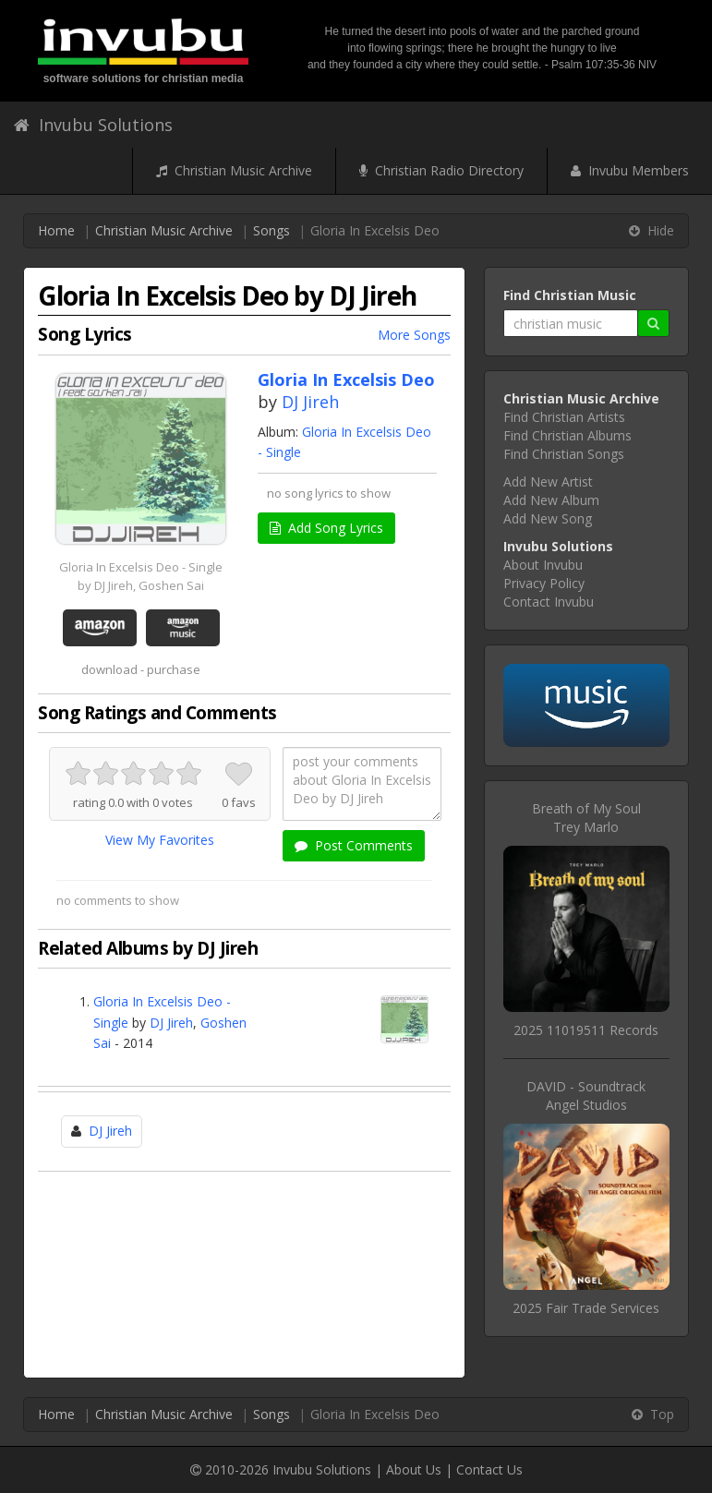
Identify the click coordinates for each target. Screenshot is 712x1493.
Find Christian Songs (563, 454)
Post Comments (354, 845)
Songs (271, 230)
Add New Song (547, 518)
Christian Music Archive (234, 170)
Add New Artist (548, 481)
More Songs (414, 334)
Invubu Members (630, 170)
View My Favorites (159, 840)
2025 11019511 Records (585, 1030)
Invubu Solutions (93, 125)
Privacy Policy (544, 583)
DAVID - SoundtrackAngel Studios (586, 1096)
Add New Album (551, 500)
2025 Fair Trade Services (586, 1308)
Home (56, 230)
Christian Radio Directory (441, 170)
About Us (413, 1469)
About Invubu (543, 564)
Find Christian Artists (564, 417)
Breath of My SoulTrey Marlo (586, 818)
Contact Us (489, 1469)
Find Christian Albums (567, 435)
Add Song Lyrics (326, 527)
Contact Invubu (548, 601)
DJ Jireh (310, 402)
